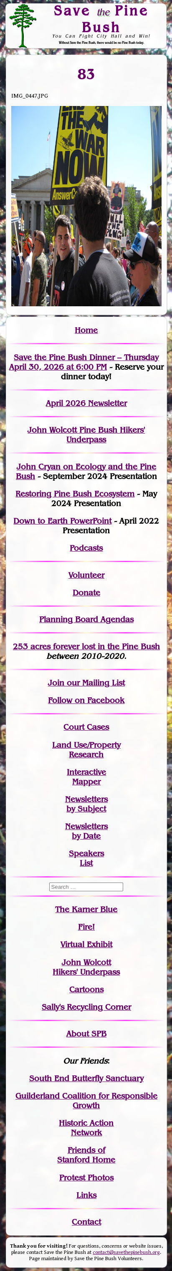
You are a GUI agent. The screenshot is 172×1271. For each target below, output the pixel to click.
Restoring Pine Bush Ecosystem (74, 494)
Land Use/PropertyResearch (86, 749)
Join (56, 683)
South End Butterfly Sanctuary (86, 1078)
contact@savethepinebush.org (126, 1252)
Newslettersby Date (86, 831)
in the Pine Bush (111, 646)
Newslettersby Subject (86, 804)
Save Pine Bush (101, 18)
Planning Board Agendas (86, 619)
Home (86, 330)
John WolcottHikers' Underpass (86, 967)
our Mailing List (94, 683)
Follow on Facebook (86, 700)
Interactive (86, 772)
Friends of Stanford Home (86, 1155)
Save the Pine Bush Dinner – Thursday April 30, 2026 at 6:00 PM (84, 362)
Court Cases (86, 727)
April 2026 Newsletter (86, 403)
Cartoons (86, 989)
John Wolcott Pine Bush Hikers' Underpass (86, 434)
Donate (86, 593)
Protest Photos (86, 1178)
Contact (86, 1222)
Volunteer (86, 575)
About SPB (86, 1034)
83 (86, 74)
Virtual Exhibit (86, 944)
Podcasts (86, 548)
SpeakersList (86, 858)
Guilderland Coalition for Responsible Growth (86, 1100)
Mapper (86, 782)
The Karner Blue (86, 909)
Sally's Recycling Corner (86, 1007)
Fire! (86, 927)
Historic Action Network (86, 1127)
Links (86, 1195)
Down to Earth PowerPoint (62, 521)
